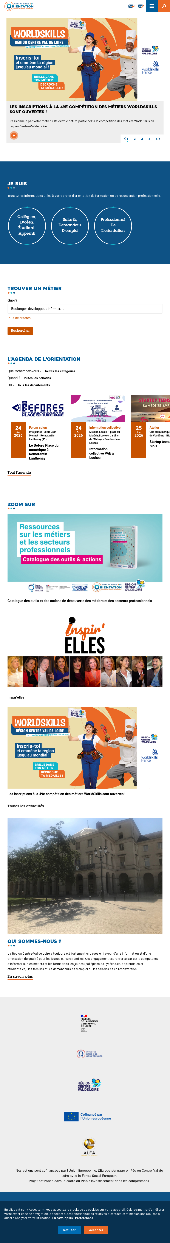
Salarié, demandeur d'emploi (70, 225)
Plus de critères (19, 318)
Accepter (96, 1230)
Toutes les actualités (26, 806)
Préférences (84, 1218)
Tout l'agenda (19, 473)
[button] (125, 138)
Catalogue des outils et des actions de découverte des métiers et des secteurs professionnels (80, 601)
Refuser (69, 1230)
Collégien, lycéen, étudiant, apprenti (26, 225)
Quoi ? (12, 300)
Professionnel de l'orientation (113, 225)
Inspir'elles (16, 697)
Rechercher (20, 331)
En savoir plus (20, 977)
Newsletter (131, 6)
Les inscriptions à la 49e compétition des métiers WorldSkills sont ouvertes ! (66, 794)
